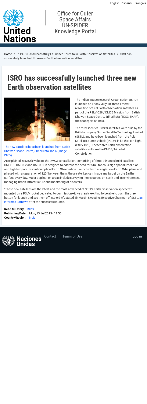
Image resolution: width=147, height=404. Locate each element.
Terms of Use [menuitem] (72, 236)
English (114, 3)
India (32, 217)
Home (8, 54)
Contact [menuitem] (50, 236)
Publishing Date (15, 213)
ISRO (30, 209)
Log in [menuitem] (137, 236)
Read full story (14, 209)
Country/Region (14, 217)
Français (140, 3)
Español (127, 3)
